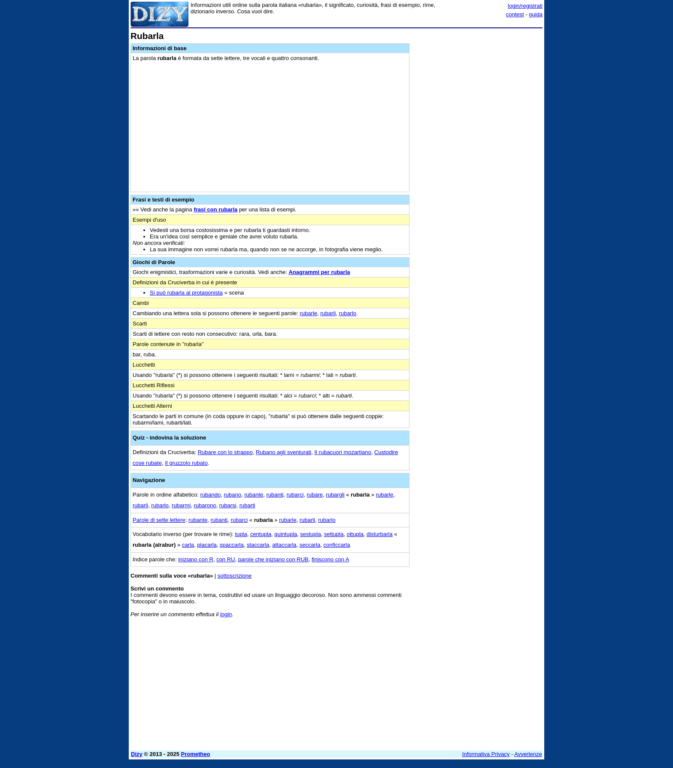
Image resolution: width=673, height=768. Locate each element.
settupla (334, 534)
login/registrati (525, 6)
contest (515, 14)
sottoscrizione (235, 575)
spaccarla (232, 545)
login (226, 614)
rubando (210, 494)
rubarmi (181, 505)
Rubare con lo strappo (225, 452)
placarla (207, 545)
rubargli (335, 494)
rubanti (275, 494)
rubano (232, 494)
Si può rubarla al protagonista (186, 292)
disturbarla (380, 534)
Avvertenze (528, 754)
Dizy (136, 754)
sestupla (310, 534)
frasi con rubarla (215, 209)
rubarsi (227, 505)
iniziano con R (195, 559)
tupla (241, 534)
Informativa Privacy (486, 754)
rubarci (295, 494)
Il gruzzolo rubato (186, 463)
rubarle (308, 313)
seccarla (310, 545)
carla (188, 545)
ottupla (355, 534)
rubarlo (347, 313)
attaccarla (284, 545)
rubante (253, 494)
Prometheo (195, 754)
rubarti (247, 505)
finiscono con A (330, 559)
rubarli (328, 313)
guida (536, 14)
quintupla (285, 534)
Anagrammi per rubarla (319, 272)
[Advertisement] (478, 160)
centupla (260, 534)
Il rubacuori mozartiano (342, 452)
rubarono (205, 505)
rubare (315, 494)
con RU (225, 559)
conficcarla (336, 545)
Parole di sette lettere (159, 520)
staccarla (258, 545)
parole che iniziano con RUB (273, 559)
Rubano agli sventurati (283, 452)
